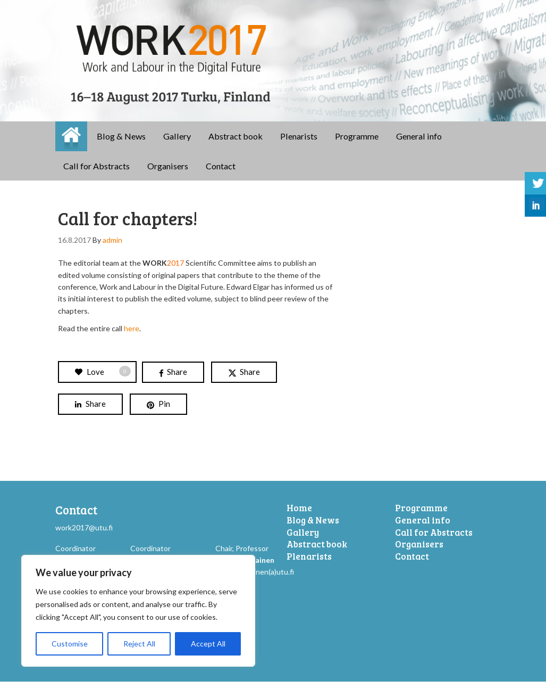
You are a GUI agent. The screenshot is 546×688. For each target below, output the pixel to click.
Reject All (139, 643)
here (130, 334)
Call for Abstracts (96, 172)
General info (419, 142)
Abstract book (235, 142)
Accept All (208, 643)
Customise (70, 643)
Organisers (167, 172)
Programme (357, 142)
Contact (221, 172)
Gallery (177, 142)
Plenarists (298, 142)
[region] (138, 611)
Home (71, 143)
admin (112, 246)
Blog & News (121, 142)
